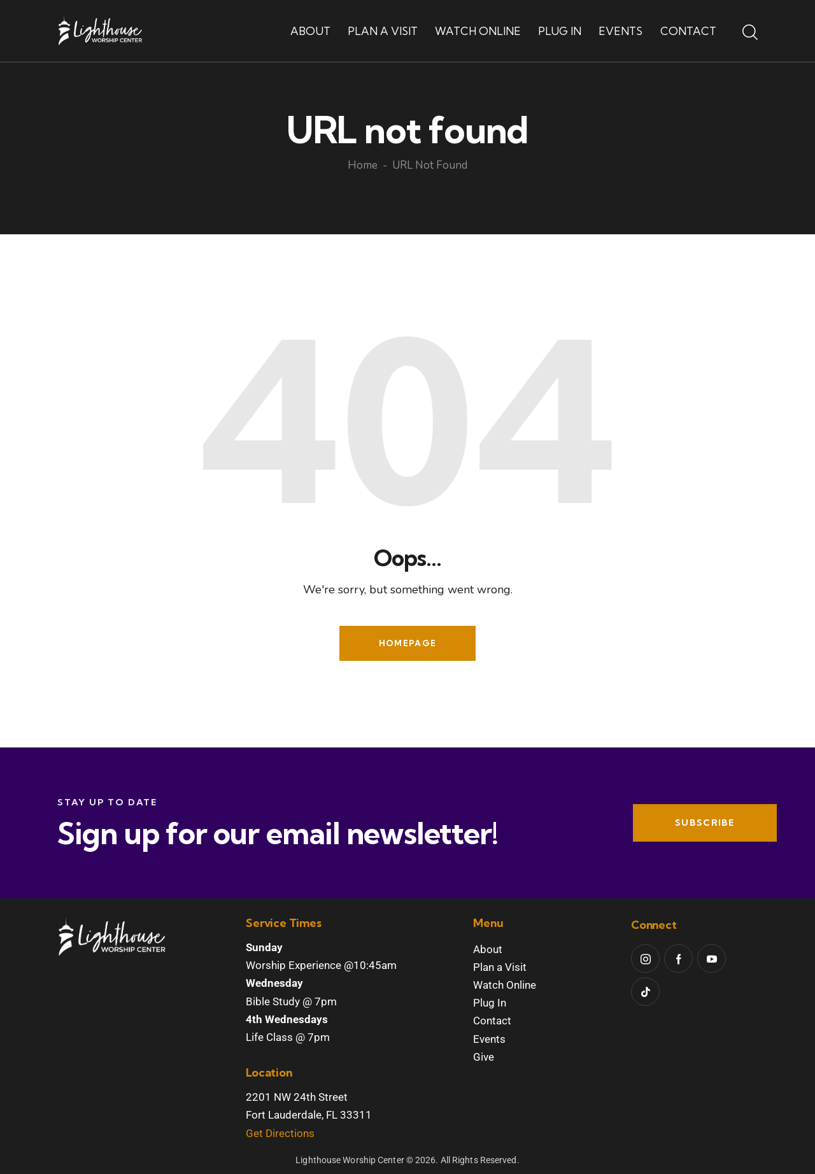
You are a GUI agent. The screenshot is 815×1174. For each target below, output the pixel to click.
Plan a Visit (500, 967)
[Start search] (750, 33)
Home (363, 166)
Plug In (489, 1002)
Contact (492, 1020)
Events (489, 1039)
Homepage (407, 643)
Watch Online (504, 985)
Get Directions (280, 1133)
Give (483, 1056)
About (487, 949)
